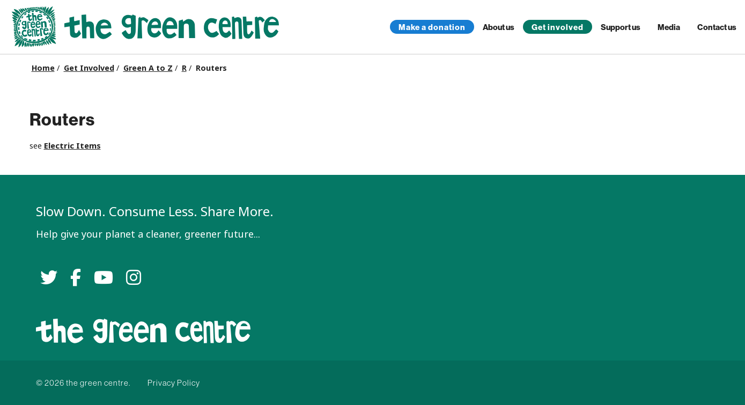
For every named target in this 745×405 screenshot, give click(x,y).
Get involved (558, 27)
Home (43, 68)
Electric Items (72, 145)
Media (669, 27)
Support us (620, 27)
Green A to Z (148, 68)
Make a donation (432, 27)
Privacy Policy (173, 383)
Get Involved (89, 68)
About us (498, 27)
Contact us (716, 27)
